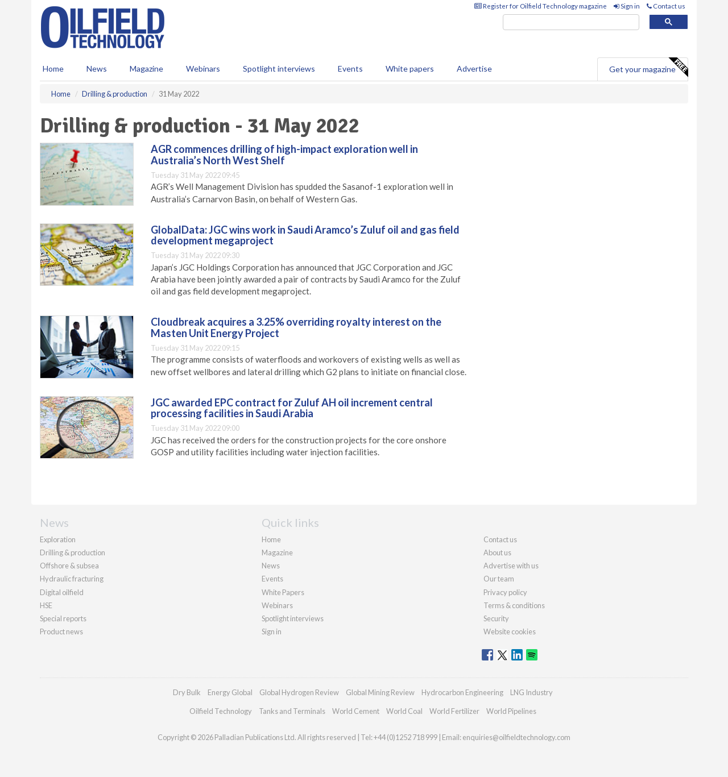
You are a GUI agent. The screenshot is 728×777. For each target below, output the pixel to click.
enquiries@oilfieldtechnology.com (516, 737)
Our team (498, 578)
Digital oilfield (62, 592)
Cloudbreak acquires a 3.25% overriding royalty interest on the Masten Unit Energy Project (296, 327)
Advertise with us (511, 565)
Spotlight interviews (279, 68)
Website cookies (509, 631)
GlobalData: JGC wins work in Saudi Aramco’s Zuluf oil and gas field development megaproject (305, 235)
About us (497, 552)
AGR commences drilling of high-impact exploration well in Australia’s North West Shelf (284, 155)
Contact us (666, 6)
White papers (410, 68)
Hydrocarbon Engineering (462, 692)
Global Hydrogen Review (299, 692)
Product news (61, 631)
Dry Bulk (187, 692)
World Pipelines (511, 711)
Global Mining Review (380, 692)
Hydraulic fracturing (72, 578)
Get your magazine (648, 67)
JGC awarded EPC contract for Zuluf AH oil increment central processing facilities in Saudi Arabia (292, 408)
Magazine (146, 68)
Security (496, 618)
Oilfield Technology (220, 711)
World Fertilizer (454, 711)
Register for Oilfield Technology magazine (540, 6)
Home (53, 68)
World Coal (404, 711)
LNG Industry (531, 692)
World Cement (355, 711)
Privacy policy (505, 592)
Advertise (474, 68)
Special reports (63, 618)
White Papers (283, 592)
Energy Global (230, 692)
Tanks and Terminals (292, 711)
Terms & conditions (514, 605)
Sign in (627, 6)
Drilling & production (72, 552)
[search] (571, 22)
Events (350, 68)
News (271, 565)
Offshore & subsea (69, 565)
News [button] (96, 68)
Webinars (203, 68)
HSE (46, 605)
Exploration (58, 539)
